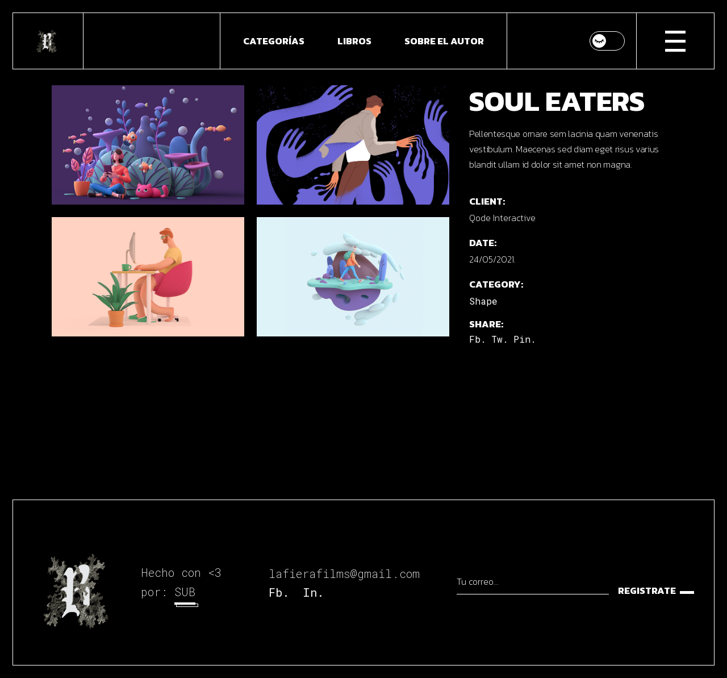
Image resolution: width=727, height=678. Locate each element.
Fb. (279, 592)
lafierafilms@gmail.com (344, 573)
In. (313, 592)
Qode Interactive (502, 217)
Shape (483, 301)
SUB (184, 591)
